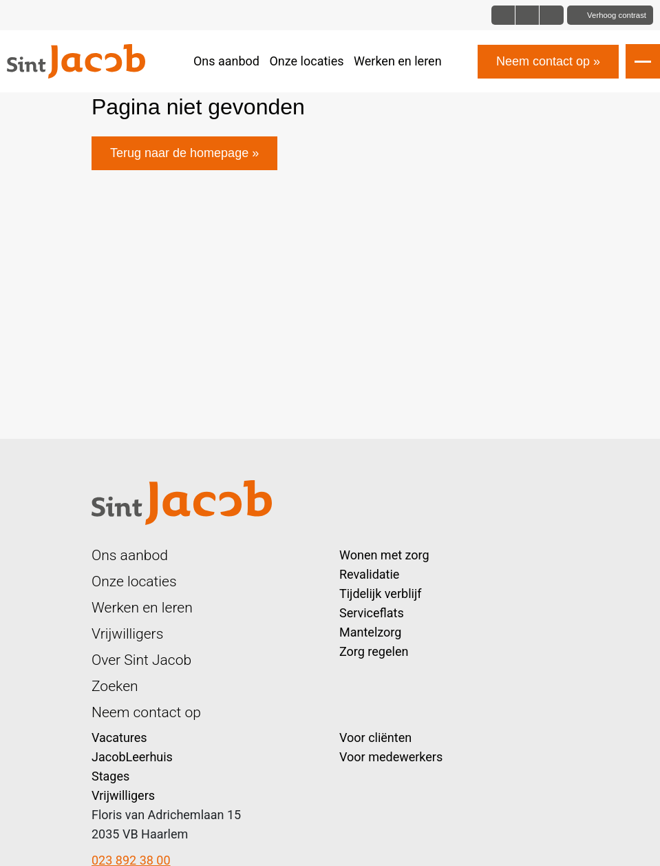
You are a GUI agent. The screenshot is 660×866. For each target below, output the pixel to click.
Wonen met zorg (384, 555)
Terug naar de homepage (179, 153)
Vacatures (119, 737)
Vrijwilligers (127, 633)
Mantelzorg (370, 632)
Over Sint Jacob (141, 659)
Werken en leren (398, 61)
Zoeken (115, 685)
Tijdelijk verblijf (380, 593)
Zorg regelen (373, 651)
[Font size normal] (503, 15)
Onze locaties (306, 61)
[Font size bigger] (551, 15)
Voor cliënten (375, 737)
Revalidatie (369, 574)
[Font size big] (527, 15)
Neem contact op (543, 61)
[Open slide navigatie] (643, 61)
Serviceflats (371, 613)
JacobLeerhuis (132, 757)
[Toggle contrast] (610, 15)
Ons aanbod (226, 61)
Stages (110, 776)
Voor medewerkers (391, 757)
